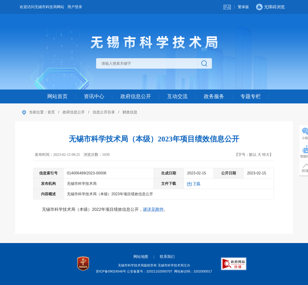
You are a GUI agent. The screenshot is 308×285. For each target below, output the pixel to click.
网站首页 (57, 96)
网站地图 (140, 257)
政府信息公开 (135, 96)
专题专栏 (250, 96)
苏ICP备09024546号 (111, 271)
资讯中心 (94, 96)
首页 (51, 112)
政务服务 (214, 96)
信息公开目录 (104, 112)
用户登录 (74, 7)
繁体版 (243, 7)
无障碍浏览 (274, 7)
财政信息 (130, 112)
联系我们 (167, 257)
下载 (196, 184)
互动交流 (177, 96)
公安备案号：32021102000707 (149, 271)
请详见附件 (153, 209)
